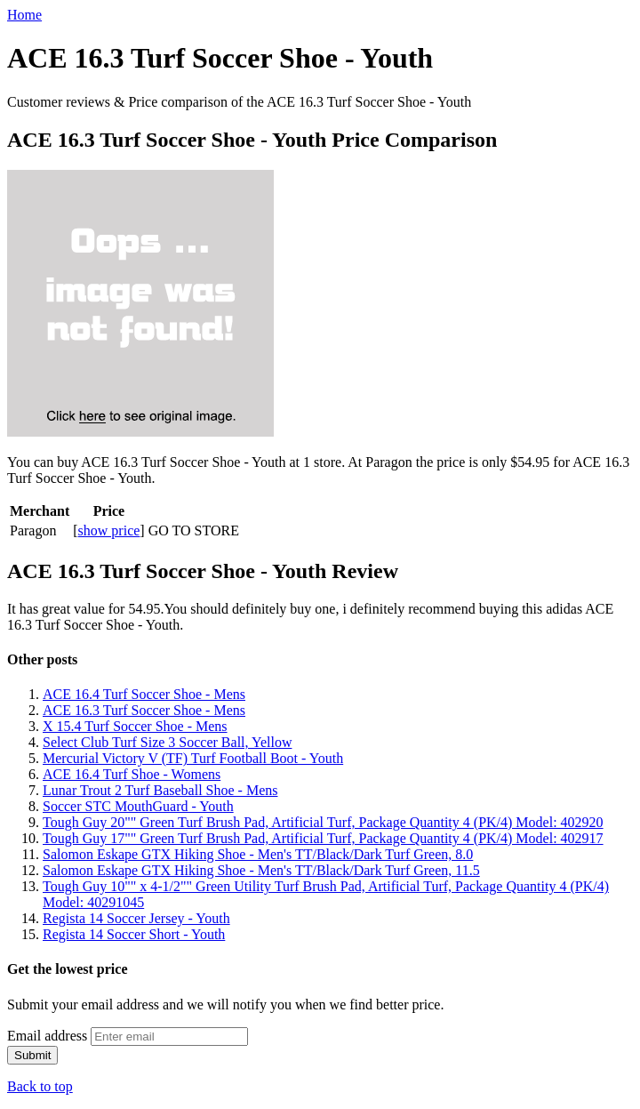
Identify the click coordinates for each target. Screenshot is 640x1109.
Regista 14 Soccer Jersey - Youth (136, 918)
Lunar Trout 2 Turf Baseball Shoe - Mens (160, 790)
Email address (47, 1035)
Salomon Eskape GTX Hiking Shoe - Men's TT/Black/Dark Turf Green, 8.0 (258, 854)
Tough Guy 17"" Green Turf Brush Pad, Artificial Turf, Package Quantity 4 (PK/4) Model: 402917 (323, 838)
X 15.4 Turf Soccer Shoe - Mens (135, 726)
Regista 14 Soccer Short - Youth (134, 934)
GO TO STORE (193, 530)
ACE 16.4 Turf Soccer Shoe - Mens (144, 694)
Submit (32, 1055)
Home (24, 14)
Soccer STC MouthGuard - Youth (138, 806)
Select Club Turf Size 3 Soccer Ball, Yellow (167, 742)
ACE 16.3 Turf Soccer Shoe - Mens (144, 710)
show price (109, 530)
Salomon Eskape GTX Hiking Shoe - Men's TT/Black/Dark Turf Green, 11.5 (261, 870)
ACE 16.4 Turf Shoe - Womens (131, 774)
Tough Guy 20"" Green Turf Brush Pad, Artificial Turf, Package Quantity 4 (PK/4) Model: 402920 (323, 822)
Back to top (40, 1086)
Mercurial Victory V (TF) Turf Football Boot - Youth (193, 758)
